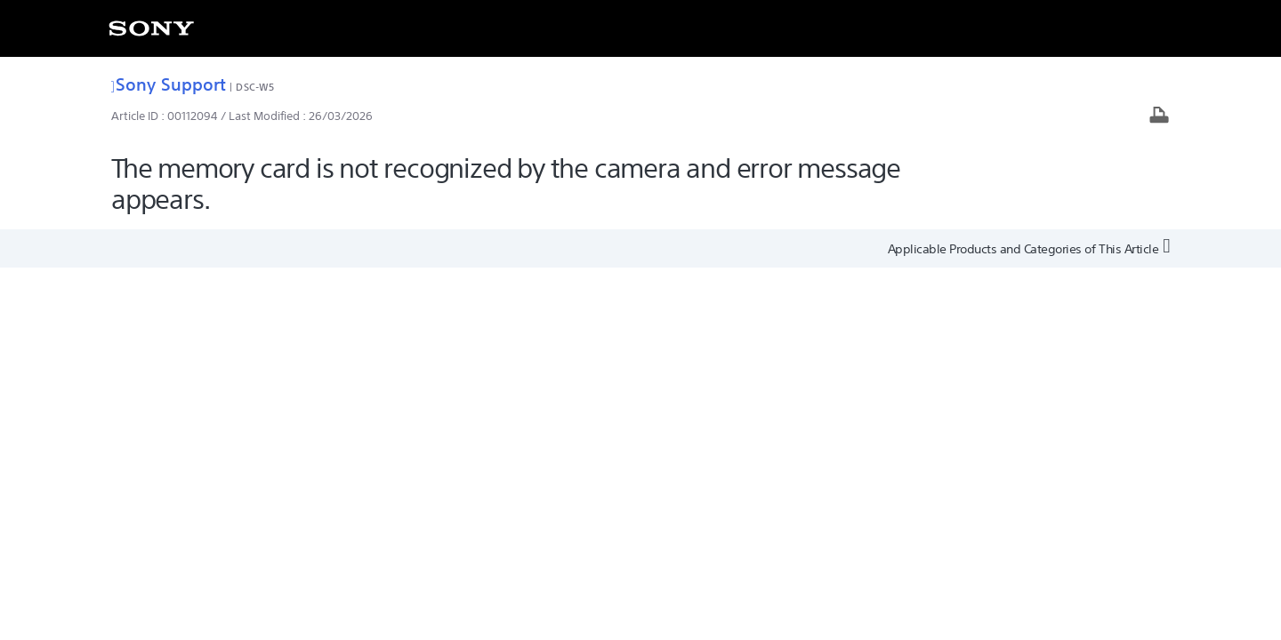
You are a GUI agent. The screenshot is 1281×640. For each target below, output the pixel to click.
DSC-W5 (255, 86)
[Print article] (1159, 117)
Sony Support (168, 84)
